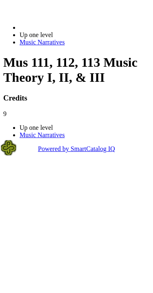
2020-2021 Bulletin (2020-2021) (62, 27)
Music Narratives (42, 42)
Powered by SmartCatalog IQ (76, 148)
